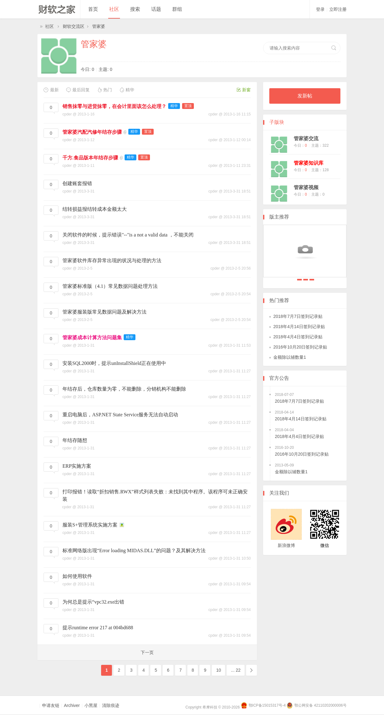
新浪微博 (286, 545)
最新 (51, 89)
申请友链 (50, 705)
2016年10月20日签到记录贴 (300, 346)
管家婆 (98, 26)
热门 (104, 89)
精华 (126, 89)
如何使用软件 (77, 576)
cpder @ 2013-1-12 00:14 (229, 140)
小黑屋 (90, 705)
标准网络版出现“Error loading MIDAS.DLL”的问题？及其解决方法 (134, 550)
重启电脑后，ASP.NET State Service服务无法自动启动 (120, 414)
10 (218, 670)
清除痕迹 (110, 705)
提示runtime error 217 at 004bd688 (97, 627)
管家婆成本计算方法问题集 (92, 337)
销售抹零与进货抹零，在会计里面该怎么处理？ (114, 106)
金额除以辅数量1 (289, 357)
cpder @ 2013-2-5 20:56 (231, 268)
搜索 (135, 9)
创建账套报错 (77, 183)
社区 (114, 9)
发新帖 (304, 95)
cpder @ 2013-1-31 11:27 (229, 371)
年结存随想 (74, 440)
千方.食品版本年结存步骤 (90, 157)
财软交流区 (73, 26)
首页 (93, 9)
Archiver (72, 705)
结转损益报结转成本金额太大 (94, 209)
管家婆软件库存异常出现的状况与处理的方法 (111, 260)
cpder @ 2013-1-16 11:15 (229, 114)
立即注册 (338, 9)
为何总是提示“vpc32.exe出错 (93, 601)
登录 (320, 9)
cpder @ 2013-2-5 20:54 (231, 294)
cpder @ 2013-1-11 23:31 (229, 165)
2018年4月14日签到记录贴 (305, 279)
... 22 (236, 670)
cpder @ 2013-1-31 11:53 (229, 345)
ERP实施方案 (76, 466)
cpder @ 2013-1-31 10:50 (229, 558)
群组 (177, 9)
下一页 (147, 652)
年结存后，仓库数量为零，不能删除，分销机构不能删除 (124, 389)
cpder (67, 114)
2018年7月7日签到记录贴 (299, 279)
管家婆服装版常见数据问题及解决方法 (104, 311)
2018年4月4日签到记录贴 (311, 279)
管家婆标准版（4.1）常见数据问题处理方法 (110, 286)
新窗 (244, 89)
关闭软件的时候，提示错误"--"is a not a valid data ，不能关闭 (128, 234)
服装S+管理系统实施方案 (89, 524)
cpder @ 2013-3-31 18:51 (229, 191)
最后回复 (78, 89)
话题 (156, 9)
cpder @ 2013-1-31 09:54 (229, 584)
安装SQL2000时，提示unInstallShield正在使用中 (114, 363)
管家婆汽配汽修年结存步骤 (92, 132)
